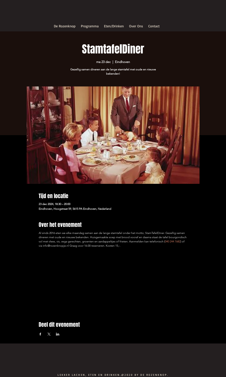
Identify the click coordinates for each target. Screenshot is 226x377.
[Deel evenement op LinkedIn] (57, 334)
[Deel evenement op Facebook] (40, 334)
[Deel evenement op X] (49, 334)
